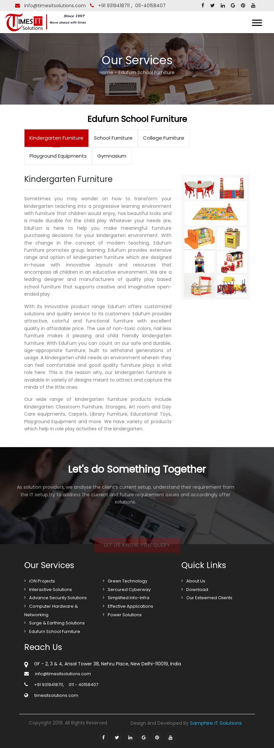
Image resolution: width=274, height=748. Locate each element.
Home (106, 72)
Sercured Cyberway (129, 589)
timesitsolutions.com (56, 695)
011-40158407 (150, 5)
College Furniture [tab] (163, 137)
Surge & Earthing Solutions (57, 623)
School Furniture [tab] (113, 137)
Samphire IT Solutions (216, 722)
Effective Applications (130, 606)
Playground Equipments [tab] (58, 155)
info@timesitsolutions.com (55, 5)
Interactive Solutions (50, 589)
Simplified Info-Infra (128, 598)
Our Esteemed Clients (209, 598)
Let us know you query (137, 549)
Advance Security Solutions (58, 598)
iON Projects (42, 581)
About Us (195, 581)
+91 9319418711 (114, 5)
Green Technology (127, 581)
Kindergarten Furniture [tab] (56, 137)
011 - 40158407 (83, 684)
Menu (249, 23)
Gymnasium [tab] (111, 155)
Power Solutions (125, 615)
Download (197, 589)
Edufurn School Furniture (54, 631)
